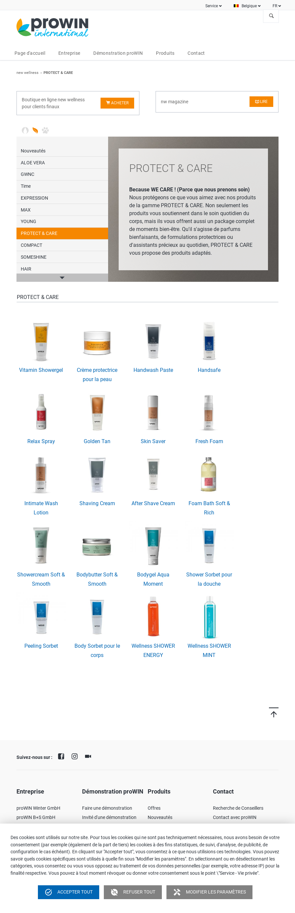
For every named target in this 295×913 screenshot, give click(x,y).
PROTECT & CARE (39, 233)
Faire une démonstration (107, 808)
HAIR (26, 269)
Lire (264, 101)
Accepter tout (68, 892)
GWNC (27, 174)
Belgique (249, 6)
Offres (154, 808)
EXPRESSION (34, 198)
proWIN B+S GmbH (35, 817)
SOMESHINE (33, 257)
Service (211, 6)
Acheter (120, 103)
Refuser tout (132, 892)
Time (26, 186)
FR (275, 6)
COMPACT (31, 245)
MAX (26, 209)
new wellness (27, 73)
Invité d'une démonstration (109, 817)
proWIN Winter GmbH (38, 808)
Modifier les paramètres (209, 892)
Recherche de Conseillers (238, 808)
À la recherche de (271, 16)
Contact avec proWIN (234, 817)
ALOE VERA (33, 162)
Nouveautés (33, 150)
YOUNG (28, 221)
